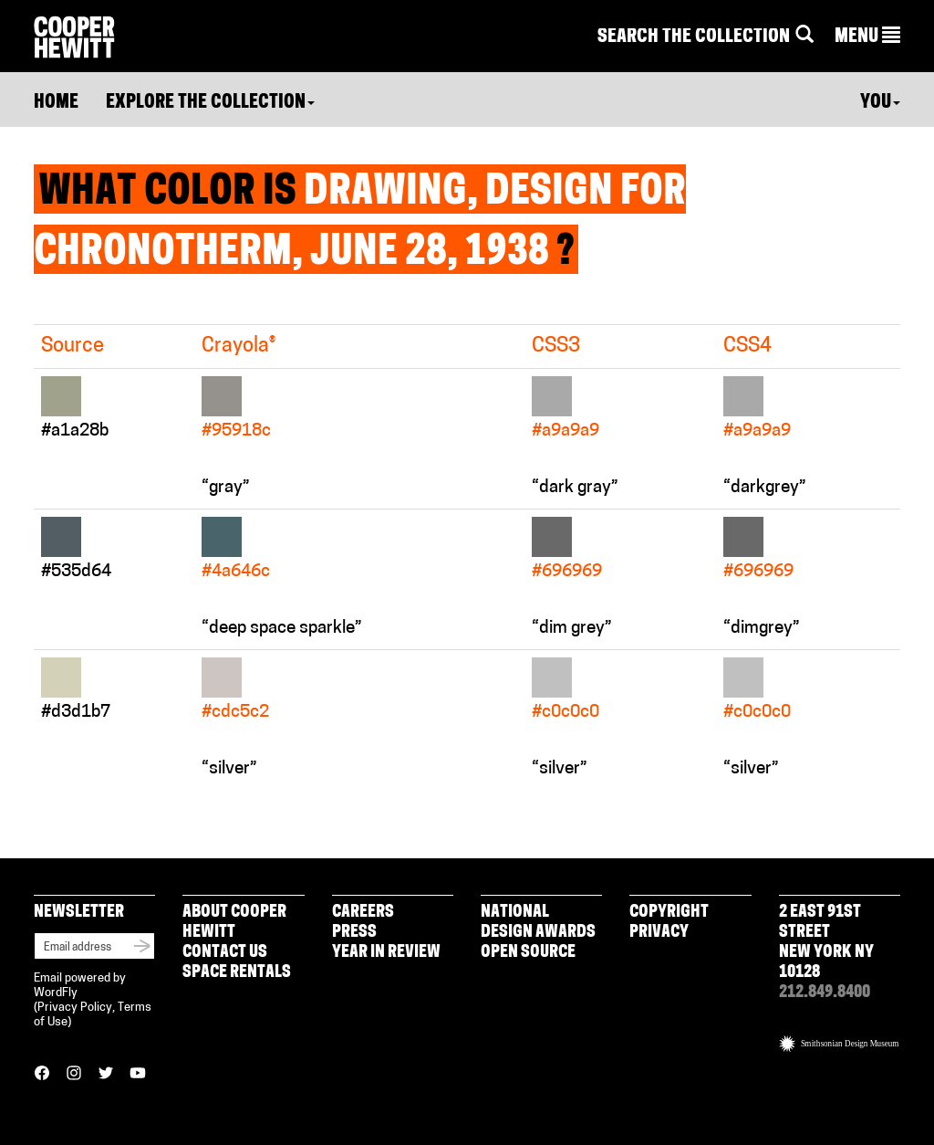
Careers (363, 912)
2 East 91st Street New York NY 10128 (826, 943)
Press (354, 932)
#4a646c (236, 572)
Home (56, 103)
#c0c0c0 (565, 712)
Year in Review (386, 952)
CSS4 (747, 346)
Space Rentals (236, 973)
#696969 (567, 572)
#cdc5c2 (235, 712)
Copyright (669, 912)
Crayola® (238, 346)
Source (72, 346)
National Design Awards (538, 922)
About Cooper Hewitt (234, 922)
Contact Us (224, 952)
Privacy (659, 932)
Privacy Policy (74, 1008)
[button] (867, 37)
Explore (210, 103)
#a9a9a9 (565, 431)
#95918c (236, 431)
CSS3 (556, 346)
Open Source (528, 952)
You (880, 103)
